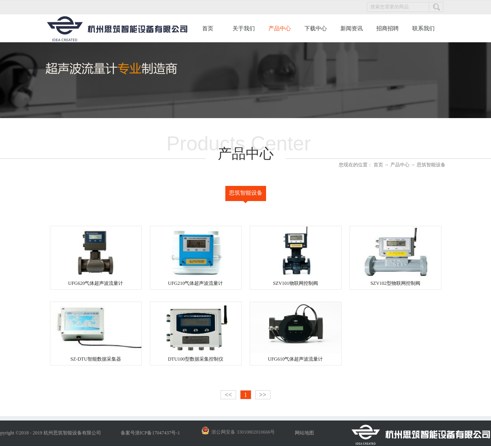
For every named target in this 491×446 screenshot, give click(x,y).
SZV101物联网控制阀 (295, 283)
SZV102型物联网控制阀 (395, 283)
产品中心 (399, 165)
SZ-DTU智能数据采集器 (95, 359)
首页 (207, 29)
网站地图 (303, 433)
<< (228, 394)
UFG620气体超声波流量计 (95, 283)
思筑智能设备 (431, 165)
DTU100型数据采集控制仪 (195, 359)
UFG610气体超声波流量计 (295, 359)
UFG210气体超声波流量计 (195, 283)
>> (262, 394)
